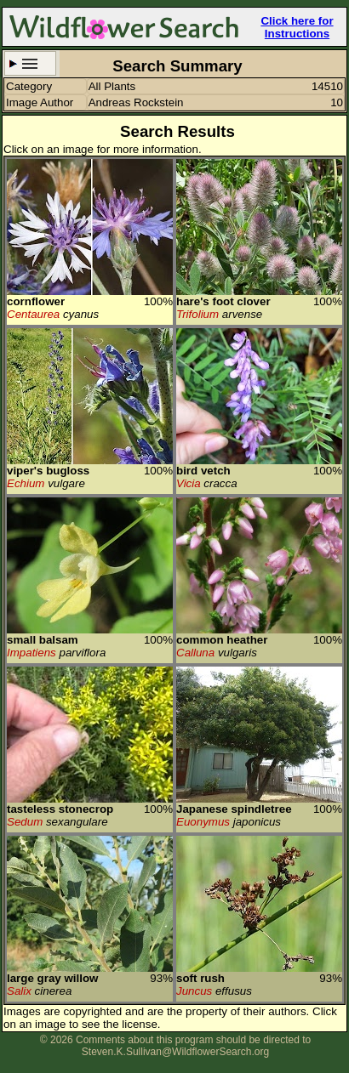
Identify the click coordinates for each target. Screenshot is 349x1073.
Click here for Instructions (296, 27)
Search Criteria (30, 63)
